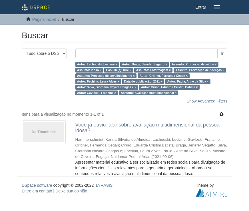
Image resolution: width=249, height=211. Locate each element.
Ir (222, 53)
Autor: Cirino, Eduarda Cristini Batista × (169, 87)
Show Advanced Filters (207, 101)
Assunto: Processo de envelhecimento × (106, 75)
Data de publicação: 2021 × (143, 81)
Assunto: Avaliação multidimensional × (148, 93)
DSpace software (37, 185)
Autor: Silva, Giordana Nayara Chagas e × (106, 87)
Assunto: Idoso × (89, 70)
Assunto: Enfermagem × (153, 70)
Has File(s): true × (118, 70)
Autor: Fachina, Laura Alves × (98, 81)
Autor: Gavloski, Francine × (96, 93)
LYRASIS (104, 185)
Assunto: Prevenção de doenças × (199, 70)
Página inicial (44, 19)
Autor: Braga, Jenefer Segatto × (144, 64)
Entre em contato (37, 191)
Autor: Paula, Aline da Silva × (187, 81)
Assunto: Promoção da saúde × (194, 64)
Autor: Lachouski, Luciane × (97, 64)
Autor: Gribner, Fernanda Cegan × (163, 75)
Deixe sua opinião (71, 191)
